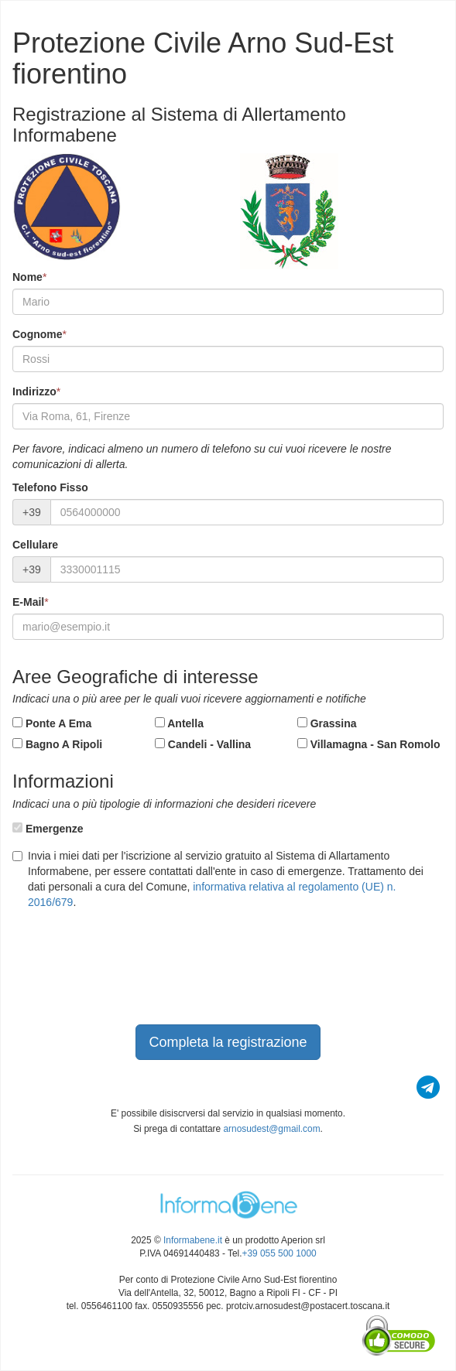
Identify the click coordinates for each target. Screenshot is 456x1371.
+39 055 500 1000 (279, 1253)
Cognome (37, 334)
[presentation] (130, 979)
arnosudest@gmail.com (271, 1128)
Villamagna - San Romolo (369, 744)
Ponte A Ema (51, 723)
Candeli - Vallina (203, 744)
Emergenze (48, 828)
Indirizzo (34, 391)
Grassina (327, 723)
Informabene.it (192, 1240)
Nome (27, 277)
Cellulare (35, 544)
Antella (179, 723)
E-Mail (28, 602)
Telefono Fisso (50, 487)
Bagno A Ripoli (57, 744)
